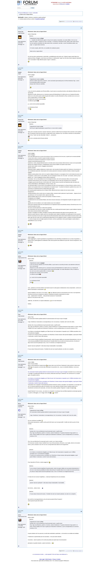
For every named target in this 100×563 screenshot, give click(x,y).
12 (79, 21)
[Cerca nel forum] (23, 8)
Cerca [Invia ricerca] (32, 7)
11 (77, 21)
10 (76, 21)
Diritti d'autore (48, 559)
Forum (30, 12)
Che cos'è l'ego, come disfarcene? (59, 554)
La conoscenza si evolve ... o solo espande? (42, 554)
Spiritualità (35, 12)
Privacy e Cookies (56, 559)
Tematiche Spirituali (40, 19)
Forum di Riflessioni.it (23, 12)
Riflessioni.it (62, 4)
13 (80, 21)
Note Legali (42, 559)
